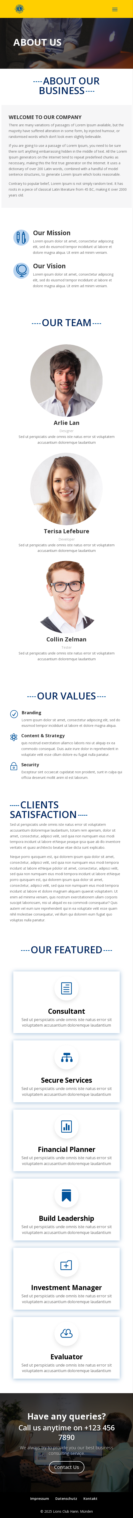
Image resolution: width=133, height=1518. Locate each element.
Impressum (39, 1498)
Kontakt (90, 1498)
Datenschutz (66, 1498)
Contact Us (66, 1467)
